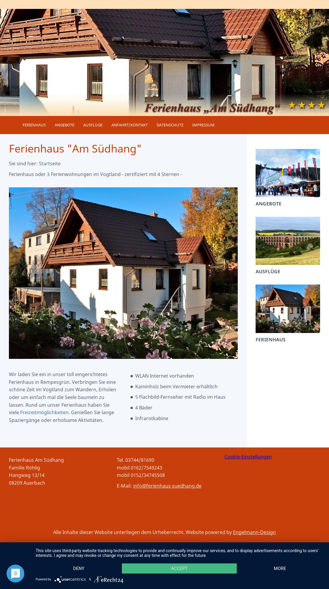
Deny (78, 568)
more (280, 568)
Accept (179, 568)
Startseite (50, 163)
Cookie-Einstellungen (248, 456)
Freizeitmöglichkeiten (44, 412)
